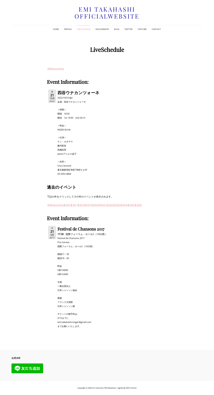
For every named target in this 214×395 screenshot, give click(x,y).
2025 (132, 205)
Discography (102, 29)
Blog (116, 29)
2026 (139, 205)
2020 (96, 205)
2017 (75, 205)
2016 (68, 205)
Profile (68, 29)
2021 (103, 205)
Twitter (128, 29)
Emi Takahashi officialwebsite (107, 12)
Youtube (142, 29)
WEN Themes (131, 388)
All (48, 68)
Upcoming (58, 68)
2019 (89, 205)
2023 (118, 205)
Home (56, 29)
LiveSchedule (83, 29)
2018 (82, 205)
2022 (110, 205)
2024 (125, 205)
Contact (156, 29)
